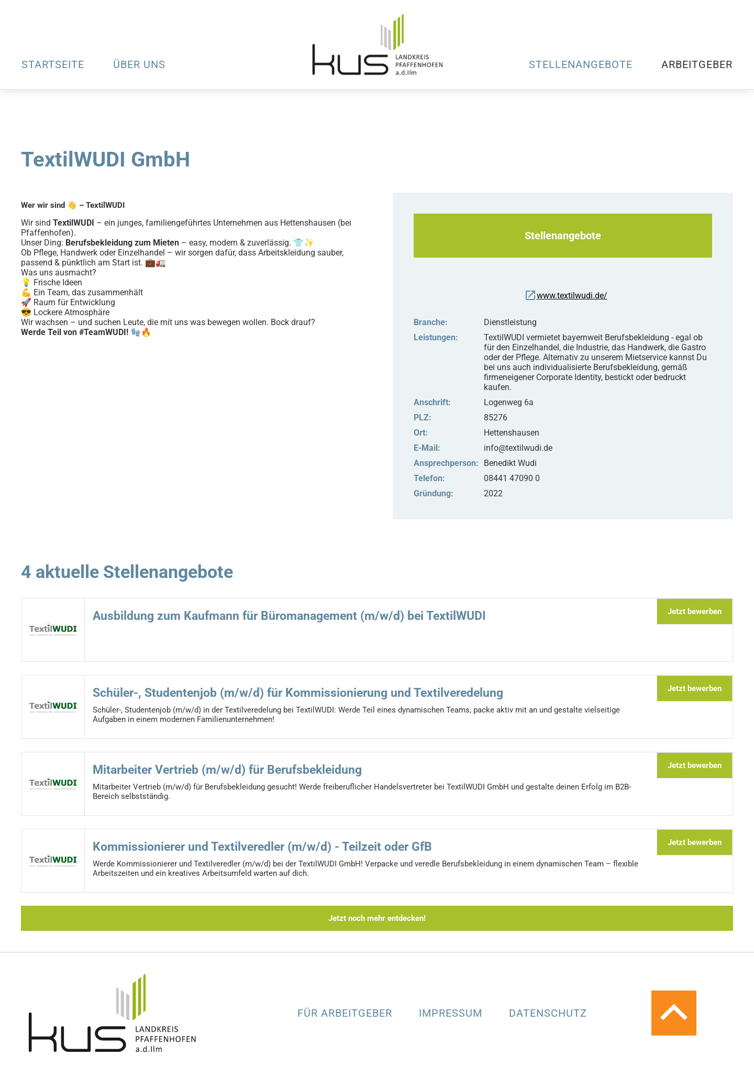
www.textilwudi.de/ (565, 295)
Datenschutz (548, 1013)
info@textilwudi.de (518, 448)
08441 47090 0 (512, 478)
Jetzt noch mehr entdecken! (377, 918)
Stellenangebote (581, 64)
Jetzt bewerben (695, 611)
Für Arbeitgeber (346, 1013)
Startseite (52, 64)
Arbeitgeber (697, 64)
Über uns (139, 64)
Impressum (452, 1013)
